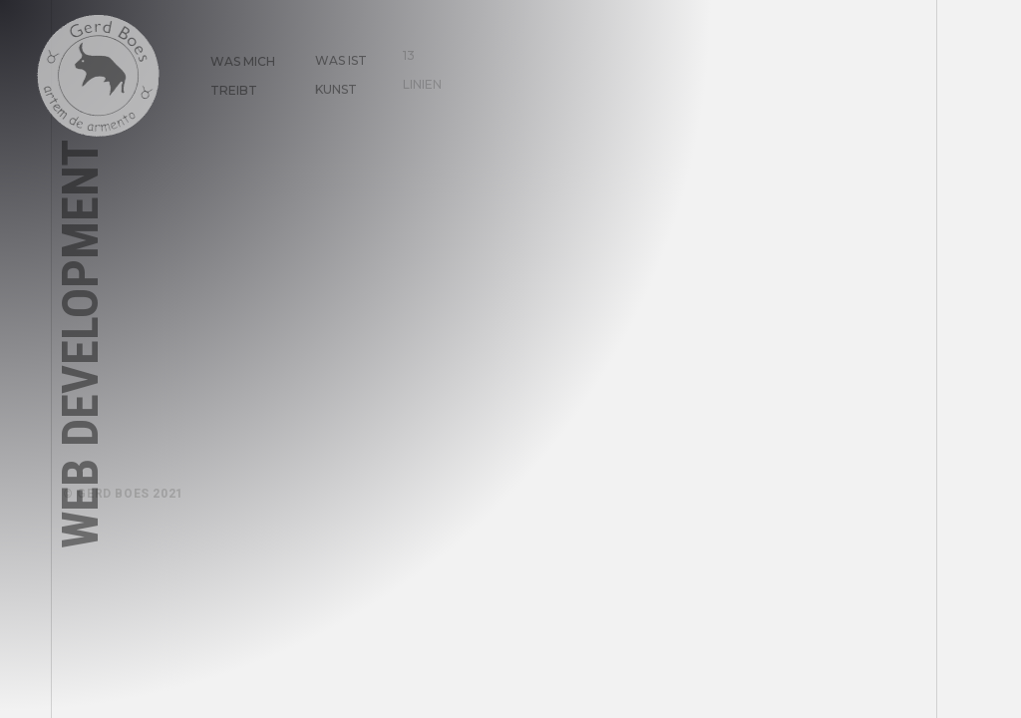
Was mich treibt (234, 68)
